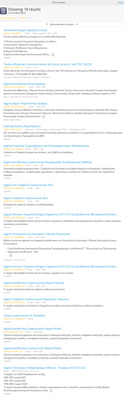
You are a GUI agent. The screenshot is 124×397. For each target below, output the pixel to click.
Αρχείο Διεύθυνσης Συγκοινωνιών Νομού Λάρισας (34, 283)
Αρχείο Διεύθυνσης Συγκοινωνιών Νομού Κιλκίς (33, 328)
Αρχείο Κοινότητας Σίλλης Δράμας (24, 84)
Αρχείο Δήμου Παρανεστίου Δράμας (25, 103)
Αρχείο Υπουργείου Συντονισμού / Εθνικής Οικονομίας (37, 234)
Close (120, 2)
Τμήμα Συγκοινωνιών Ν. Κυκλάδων (25, 315)
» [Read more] (52, 54)
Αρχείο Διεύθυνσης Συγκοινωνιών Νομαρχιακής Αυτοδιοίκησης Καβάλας (48, 162)
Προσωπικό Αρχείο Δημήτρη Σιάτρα (25, 30)
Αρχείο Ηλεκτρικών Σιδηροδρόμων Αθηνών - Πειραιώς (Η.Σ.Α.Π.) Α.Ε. (45, 367)
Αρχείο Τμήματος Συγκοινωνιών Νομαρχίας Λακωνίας (36, 299)
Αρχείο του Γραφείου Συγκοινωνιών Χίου (28, 185)
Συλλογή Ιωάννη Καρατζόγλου (22, 126)
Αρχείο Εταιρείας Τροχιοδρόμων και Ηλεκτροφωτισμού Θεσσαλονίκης (46, 146)
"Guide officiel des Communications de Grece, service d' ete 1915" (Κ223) (48, 64)
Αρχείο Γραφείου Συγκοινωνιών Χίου (26, 198)
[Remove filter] (15, 17)
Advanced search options (62, 24)
